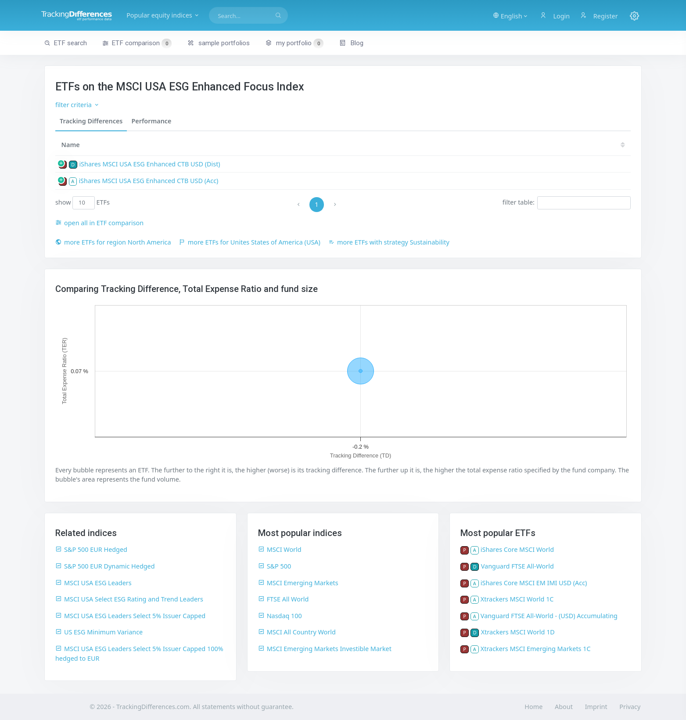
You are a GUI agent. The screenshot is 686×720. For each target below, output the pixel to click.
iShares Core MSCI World (517, 549)
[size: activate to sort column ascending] (368, 144)
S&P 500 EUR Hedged (91, 549)
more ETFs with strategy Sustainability (388, 242)
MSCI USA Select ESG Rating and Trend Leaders (129, 599)
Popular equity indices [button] (181, 15)
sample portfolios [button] (218, 43)
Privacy (629, 706)
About (564, 706)
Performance (151, 121)
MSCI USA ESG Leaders (93, 583)
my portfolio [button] (294, 43)
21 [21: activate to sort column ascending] (587, 144)
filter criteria (77, 105)
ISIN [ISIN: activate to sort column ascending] (316, 144)
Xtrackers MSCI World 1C (517, 599)
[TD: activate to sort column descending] (458, 144)
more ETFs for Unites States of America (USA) (249, 242)
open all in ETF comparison (99, 223)
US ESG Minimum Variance (99, 632)
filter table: (567, 202)
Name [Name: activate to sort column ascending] (70, 144)
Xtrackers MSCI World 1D (518, 632)
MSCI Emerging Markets (298, 583)
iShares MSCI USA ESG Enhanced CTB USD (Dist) (149, 164)
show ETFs (82, 202)
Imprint (596, 706)
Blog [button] (351, 43)
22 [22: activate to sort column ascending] (560, 144)
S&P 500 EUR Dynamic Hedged (105, 566)
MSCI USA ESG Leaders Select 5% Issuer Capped (130, 616)
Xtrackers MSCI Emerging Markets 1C (536, 648)
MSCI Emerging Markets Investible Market (324, 648)
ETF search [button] (65, 43)
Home (533, 706)
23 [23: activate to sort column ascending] (534, 144)
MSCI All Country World (297, 632)
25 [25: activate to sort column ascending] (481, 144)
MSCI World (280, 549)
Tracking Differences (91, 121)
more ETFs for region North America (113, 242)
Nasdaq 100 (280, 616)
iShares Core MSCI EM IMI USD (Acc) (534, 583)
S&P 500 (274, 566)
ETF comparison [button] (137, 43)
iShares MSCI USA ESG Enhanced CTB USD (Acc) (148, 180)
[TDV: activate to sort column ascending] (429, 144)
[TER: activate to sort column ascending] (399, 144)
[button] (507, 15)
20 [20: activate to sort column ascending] (614, 144)
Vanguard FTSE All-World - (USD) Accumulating (549, 616)
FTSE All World (283, 599)
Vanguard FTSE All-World (517, 566)
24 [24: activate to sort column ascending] (508, 144)
